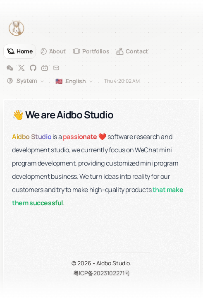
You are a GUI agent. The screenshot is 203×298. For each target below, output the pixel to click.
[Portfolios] (91, 51)
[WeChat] (10, 68)
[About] (52, 51)
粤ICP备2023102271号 (101, 273)
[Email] (56, 68)
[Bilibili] (44, 68)
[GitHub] (33, 68)
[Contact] (131, 51)
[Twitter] (21, 68)
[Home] (19, 51)
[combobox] (26, 81)
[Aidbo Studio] (16, 28)
